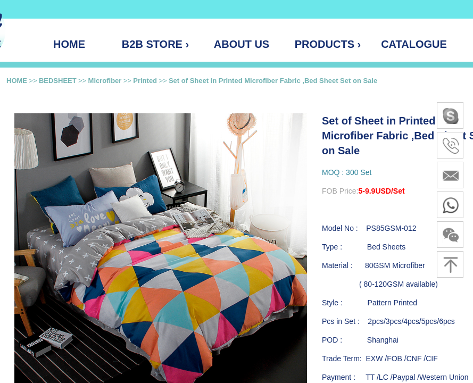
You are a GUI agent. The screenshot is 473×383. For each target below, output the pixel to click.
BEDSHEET (58, 81)
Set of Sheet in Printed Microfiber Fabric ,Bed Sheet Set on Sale (273, 81)
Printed (145, 81)
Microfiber (105, 81)
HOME (16, 81)
